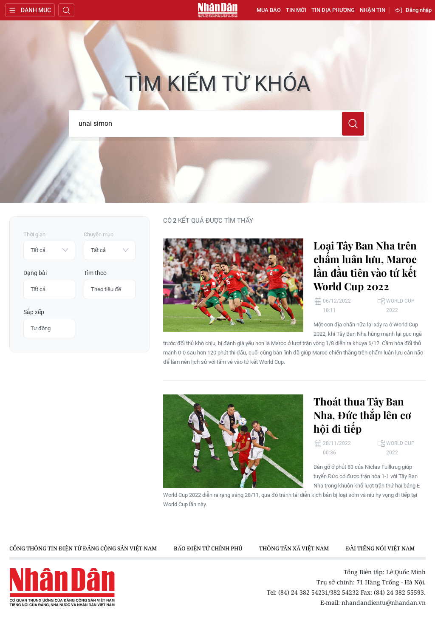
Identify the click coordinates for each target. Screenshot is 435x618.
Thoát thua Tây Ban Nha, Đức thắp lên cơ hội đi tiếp (362, 414)
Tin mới (296, 10)
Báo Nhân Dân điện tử (217, 10)
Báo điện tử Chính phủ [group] (208, 548)
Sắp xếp (33, 312)
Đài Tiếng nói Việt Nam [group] (380, 548)
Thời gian (34, 234)
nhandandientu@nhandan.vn (384, 602)
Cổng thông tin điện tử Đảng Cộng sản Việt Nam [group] (83, 548)
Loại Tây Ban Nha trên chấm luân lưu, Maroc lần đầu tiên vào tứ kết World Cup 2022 (365, 265)
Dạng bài (35, 272)
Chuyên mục (98, 234)
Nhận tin (372, 10)
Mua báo (269, 10)
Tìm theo (95, 272)
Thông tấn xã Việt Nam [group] (294, 548)
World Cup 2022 (400, 305)
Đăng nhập (419, 10)
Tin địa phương (333, 10)
